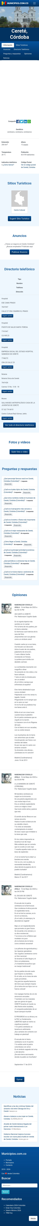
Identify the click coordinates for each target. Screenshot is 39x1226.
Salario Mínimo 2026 (13, 1210)
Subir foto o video (19, 451)
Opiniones (28, 54)
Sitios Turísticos (22, 45)
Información (7, 45)
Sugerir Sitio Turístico (19, 218)
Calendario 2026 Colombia (15, 1205)
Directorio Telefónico (21, 49)
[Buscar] (19, 1185)
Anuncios (6, 49)
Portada (9, 1160)
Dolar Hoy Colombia (13, 1208)
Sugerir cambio (7, 316)
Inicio (33, 1218)
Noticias (6, 58)
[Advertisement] (19, 87)
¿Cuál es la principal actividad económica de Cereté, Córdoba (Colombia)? (19, 552)
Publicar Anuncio (19, 252)
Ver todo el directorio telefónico (19, 425)
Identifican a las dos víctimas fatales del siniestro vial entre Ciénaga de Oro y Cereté (18, 1108)
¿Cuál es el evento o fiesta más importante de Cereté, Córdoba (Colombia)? (19, 522)
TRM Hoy (9, 1213)
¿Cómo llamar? (8, 165)
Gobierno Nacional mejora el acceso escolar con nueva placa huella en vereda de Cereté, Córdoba (19, 1136)
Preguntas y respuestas (12, 54)
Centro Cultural (19, 210)
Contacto (9, 1165)
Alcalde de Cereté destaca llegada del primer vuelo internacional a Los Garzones (17, 1126)
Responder (8, 484)
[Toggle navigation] (34, 3)
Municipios (10, 1163)
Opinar (19, 1079)
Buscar (5, 1192)
